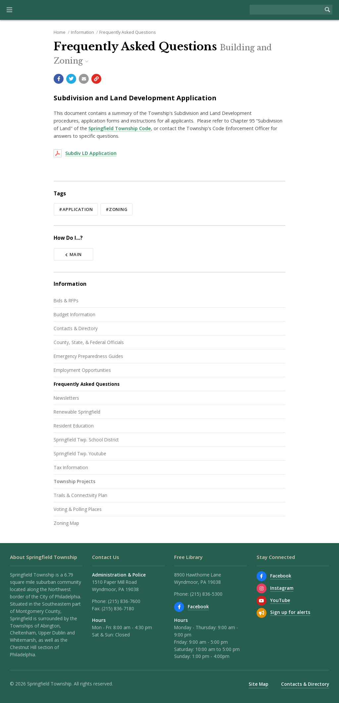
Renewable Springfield (77, 412)
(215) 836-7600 (124, 601)
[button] (9, 10)
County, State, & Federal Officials (89, 342)
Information (82, 32)
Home (60, 32)
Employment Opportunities (82, 370)
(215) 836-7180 (118, 608)
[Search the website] (286, 10)
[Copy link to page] (96, 79)
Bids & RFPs (66, 300)
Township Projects (74, 481)
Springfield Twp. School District (86, 439)
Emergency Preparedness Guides (88, 356)
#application (76, 209)
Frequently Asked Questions (127, 32)
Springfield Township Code (119, 128)
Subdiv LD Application (91, 153)
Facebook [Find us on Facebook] (198, 606)
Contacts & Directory (76, 328)
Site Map (258, 684)
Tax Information (71, 467)
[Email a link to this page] (84, 79)
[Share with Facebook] (59, 79)
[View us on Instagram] (261, 588)
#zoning (117, 209)
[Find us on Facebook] (179, 607)
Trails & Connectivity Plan (80, 495)
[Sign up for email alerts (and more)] (261, 613)
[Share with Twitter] (71, 79)
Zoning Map (66, 523)
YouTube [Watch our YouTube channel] (280, 600)
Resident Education (74, 426)
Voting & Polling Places (78, 509)
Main (73, 254)
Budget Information (74, 314)
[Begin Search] (327, 10)
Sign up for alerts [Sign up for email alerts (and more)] (290, 612)
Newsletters (66, 398)
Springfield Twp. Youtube (80, 453)
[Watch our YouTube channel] (261, 601)
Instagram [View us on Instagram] (281, 588)
